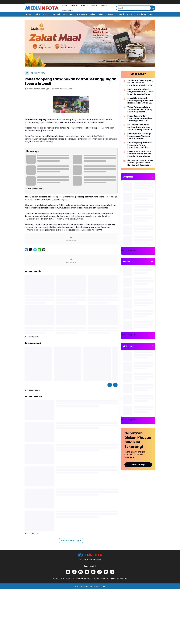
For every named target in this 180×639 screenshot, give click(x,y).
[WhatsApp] (39, 249)
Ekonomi (56, 14)
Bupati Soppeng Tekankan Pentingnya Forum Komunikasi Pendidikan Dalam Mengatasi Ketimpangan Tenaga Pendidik (139, 145)
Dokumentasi (67, 10)
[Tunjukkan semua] (152, 176)
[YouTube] (87, 572)
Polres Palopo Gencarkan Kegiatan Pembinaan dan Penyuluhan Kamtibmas (139, 153)
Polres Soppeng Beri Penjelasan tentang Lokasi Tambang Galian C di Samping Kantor (139, 118)
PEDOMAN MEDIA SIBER (81, 579)
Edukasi (110, 14)
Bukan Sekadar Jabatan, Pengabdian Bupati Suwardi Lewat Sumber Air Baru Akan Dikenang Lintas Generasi (140, 91)
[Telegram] (35, 249)
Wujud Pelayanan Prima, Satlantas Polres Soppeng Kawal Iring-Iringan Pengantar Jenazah (139, 109)
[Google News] (93, 572)
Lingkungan (68, 14)
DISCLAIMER (111, 579)
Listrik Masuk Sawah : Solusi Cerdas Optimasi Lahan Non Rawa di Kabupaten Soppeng (140, 162)
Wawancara (81, 14)
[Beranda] (27, 73)
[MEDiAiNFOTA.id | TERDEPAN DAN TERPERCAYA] (89, 555)
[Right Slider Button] (153, 14)
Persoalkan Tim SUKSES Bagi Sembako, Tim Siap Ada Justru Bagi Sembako (139, 127)
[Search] (133, 8)
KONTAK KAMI (66, 579)
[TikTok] (99, 572)
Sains (92, 14)
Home (64, 5)
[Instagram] (80, 572)
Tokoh (100, 14)
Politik (37, 14)
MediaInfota (100, 586)
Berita (74, 5)
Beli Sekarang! (138, 465)
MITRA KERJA (122, 579)
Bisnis (84, 5)
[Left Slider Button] (109, 385)
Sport (104, 5)
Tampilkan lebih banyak (71, 540)
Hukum (46, 14)
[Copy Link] (43, 249)
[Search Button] (153, 8)
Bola (94, 5)
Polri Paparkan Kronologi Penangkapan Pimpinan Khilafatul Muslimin (139, 136)
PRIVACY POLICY (98, 579)
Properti (120, 14)
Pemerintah (141, 14)
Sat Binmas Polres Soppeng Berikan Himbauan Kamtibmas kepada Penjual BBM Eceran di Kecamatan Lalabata (140, 82)
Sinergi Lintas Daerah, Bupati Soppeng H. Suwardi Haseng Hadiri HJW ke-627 (140, 100)
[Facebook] (26, 249)
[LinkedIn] (106, 572)
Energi (129, 14)
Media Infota (86, 586)
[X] (30, 249)
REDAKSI (56, 579)
